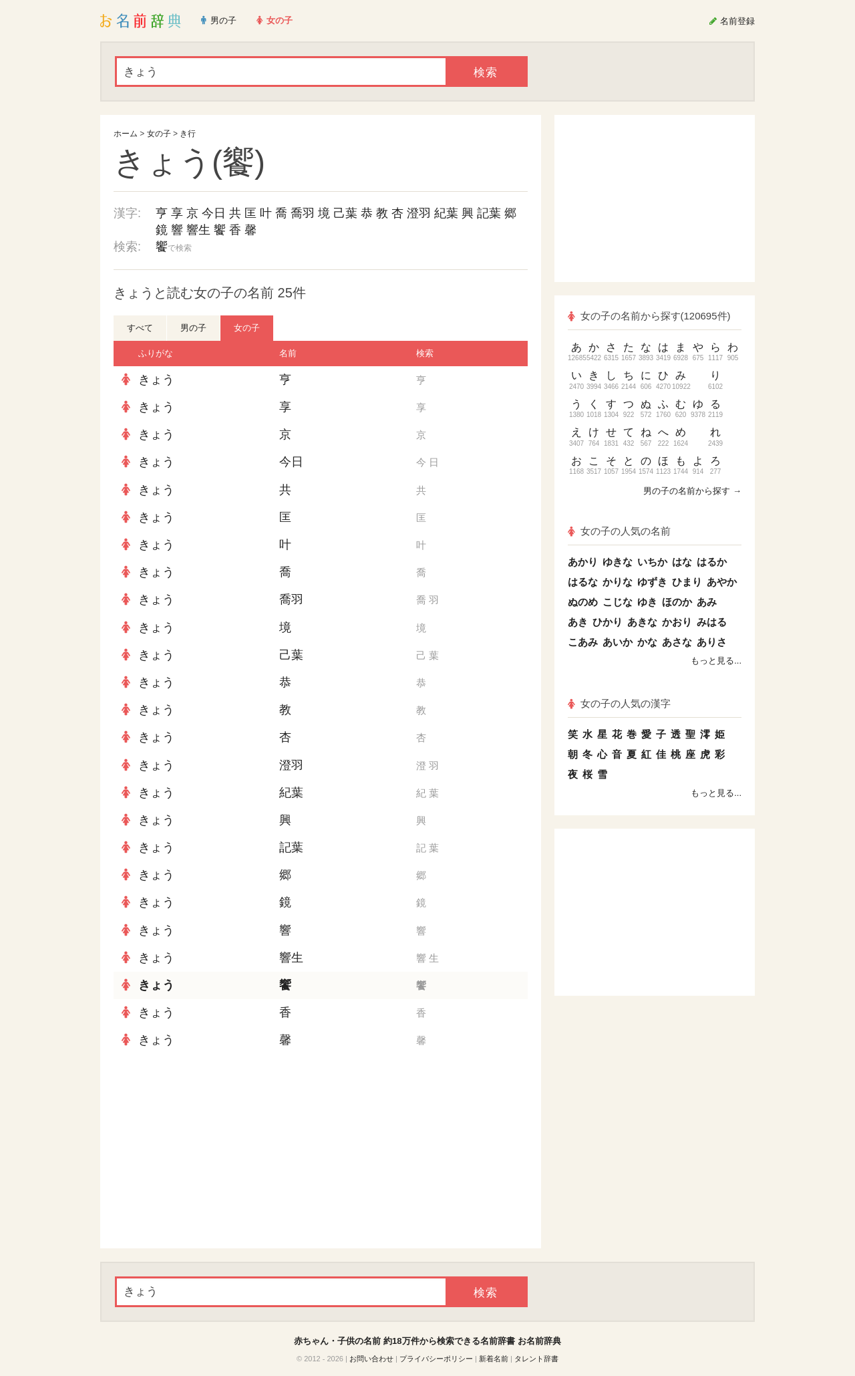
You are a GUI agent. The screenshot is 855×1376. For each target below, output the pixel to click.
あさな (677, 642)
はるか (712, 561)
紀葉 (446, 213)
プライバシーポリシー (436, 1359)
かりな (618, 581)
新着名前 (493, 1359)
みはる (712, 622)
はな (682, 561)
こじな (618, 601)
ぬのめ (583, 601)
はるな (583, 581)
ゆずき (652, 581)
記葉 (489, 213)
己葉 (345, 213)
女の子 (159, 133)
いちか (652, 561)
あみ (707, 601)
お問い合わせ (371, 1359)
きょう (156, 379)
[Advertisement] (214, 1151)
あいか (618, 642)
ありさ (712, 642)
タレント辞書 (536, 1359)
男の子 (193, 328)
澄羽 (419, 213)
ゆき (647, 601)
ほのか (677, 601)
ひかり (607, 622)
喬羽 (303, 213)
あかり (583, 561)
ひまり (687, 581)
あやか (722, 581)
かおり (677, 622)
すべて (140, 328)
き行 (188, 133)
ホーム (126, 133)
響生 (198, 230)
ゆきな (618, 561)
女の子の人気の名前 (619, 531)
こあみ (583, 642)
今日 (214, 213)
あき (578, 622)
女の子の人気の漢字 (619, 703)
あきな (642, 622)
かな (647, 642)
